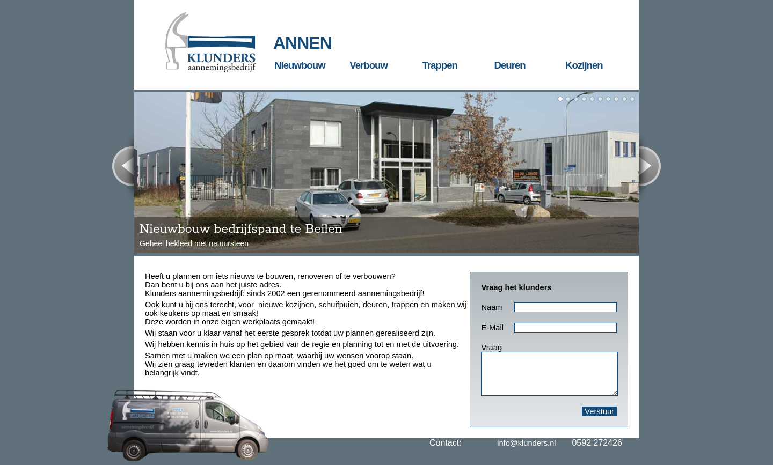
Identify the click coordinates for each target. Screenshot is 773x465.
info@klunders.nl (526, 443)
